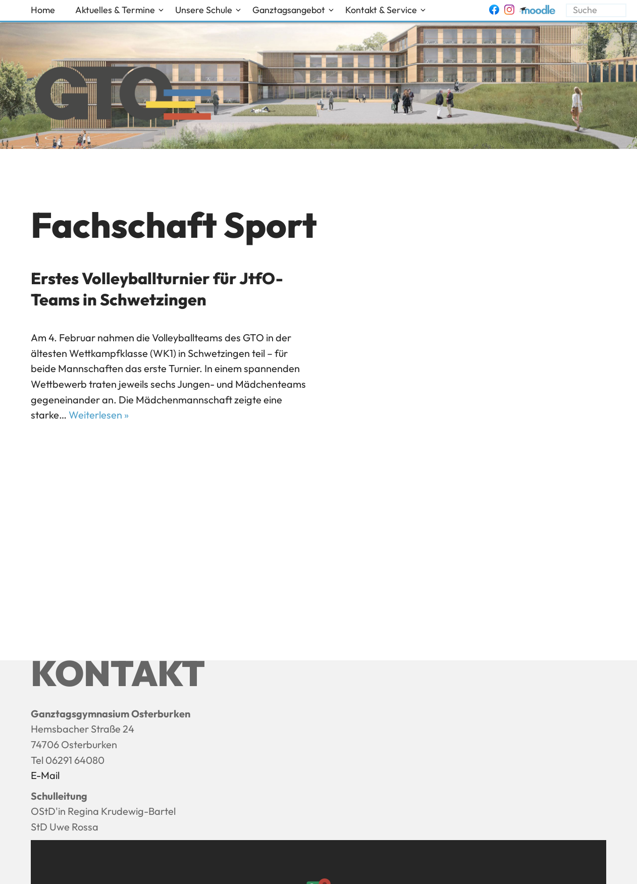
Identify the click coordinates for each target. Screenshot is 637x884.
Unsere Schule (203, 10)
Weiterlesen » (99, 414)
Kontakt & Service (381, 10)
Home (43, 10)
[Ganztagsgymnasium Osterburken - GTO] (123, 96)
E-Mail (45, 775)
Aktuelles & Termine (115, 10)
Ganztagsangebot (288, 10)
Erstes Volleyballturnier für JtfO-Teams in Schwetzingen (157, 288)
